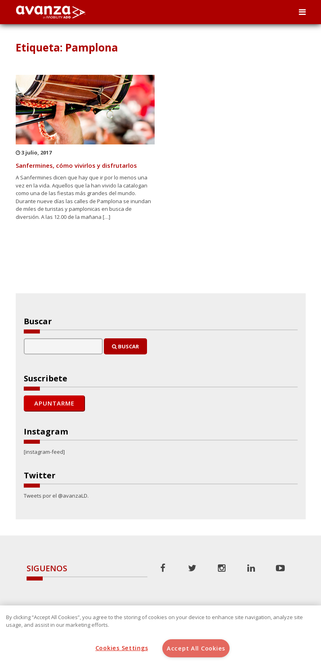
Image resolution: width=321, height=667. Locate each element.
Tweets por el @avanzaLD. (56, 495)
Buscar (125, 346)
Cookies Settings (121, 648)
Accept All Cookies (196, 648)
